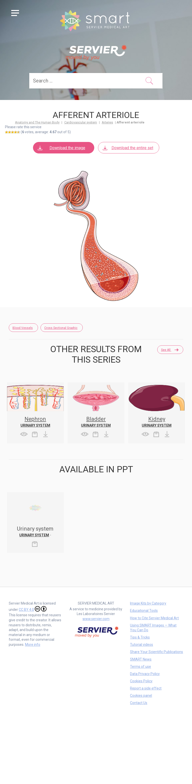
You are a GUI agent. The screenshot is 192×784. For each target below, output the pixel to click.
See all (169, 350)
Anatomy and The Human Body (37, 122)
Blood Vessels (22, 328)
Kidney (156, 419)
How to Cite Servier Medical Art (154, 618)
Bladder (96, 419)
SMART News (141, 659)
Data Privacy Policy (145, 674)
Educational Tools (144, 611)
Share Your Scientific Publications (156, 652)
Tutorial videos (141, 645)
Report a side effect (146, 688)
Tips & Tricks (140, 637)
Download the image (61, 147)
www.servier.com (96, 619)
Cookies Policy (141, 681)
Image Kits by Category (148, 603)
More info (32, 645)
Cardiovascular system (80, 122)
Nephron (35, 419)
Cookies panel (141, 696)
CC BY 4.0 (32, 609)
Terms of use (140, 667)
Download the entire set (127, 147)
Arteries (107, 122)
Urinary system (35, 425)
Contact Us (138, 703)
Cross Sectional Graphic (61, 328)
